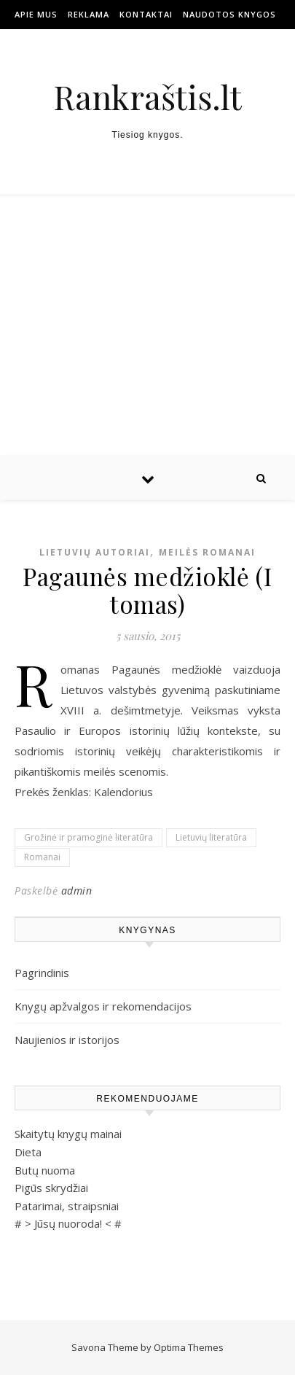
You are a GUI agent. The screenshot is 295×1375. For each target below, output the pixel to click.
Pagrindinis (42, 972)
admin (77, 890)
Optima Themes (189, 1347)
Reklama (88, 14)
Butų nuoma (45, 1170)
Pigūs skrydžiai (51, 1187)
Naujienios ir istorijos (67, 1039)
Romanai (42, 857)
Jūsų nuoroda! (68, 1223)
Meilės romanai (207, 552)
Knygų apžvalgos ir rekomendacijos (103, 1006)
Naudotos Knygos (229, 14)
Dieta (28, 1152)
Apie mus (36, 14)
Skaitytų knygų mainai (68, 1133)
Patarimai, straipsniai (67, 1206)
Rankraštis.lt (147, 96)
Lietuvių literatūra (211, 837)
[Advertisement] (147, 326)
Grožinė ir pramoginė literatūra (88, 837)
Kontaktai (146, 14)
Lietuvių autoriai (94, 552)
